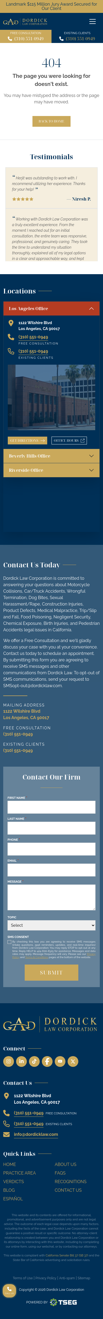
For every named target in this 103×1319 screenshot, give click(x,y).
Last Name (17, 818)
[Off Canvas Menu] (92, 21)
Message (16, 881)
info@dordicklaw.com (36, 1134)
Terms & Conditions (36, 957)
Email (13, 860)
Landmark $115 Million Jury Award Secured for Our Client (51, 6)
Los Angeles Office (28, 308)
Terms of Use (23, 1278)
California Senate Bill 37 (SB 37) (67, 1255)
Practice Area (19, 1173)
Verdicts (13, 1181)
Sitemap (84, 1278)
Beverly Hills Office (29, 456)
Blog (9, 1190)
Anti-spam (67, 1278)
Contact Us (68, 1190)
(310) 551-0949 (28, 39)
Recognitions (70, 1181)
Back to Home (51, 121)
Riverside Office (26, 470)
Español (13, 1198)
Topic (12, 917)
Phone (14, 839)
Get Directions (27, 440)
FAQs (60, 1173)
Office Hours (70, 441)
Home (9, 1164)
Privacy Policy (45, 1278)
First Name (17, 797)
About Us (65, 1164)
